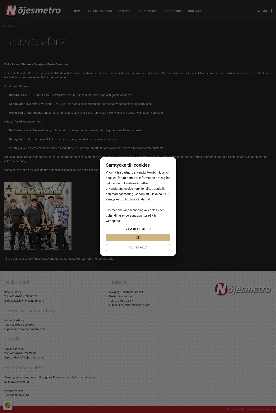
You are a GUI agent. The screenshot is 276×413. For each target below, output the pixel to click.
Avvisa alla (138, 247)
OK (138, 237)
